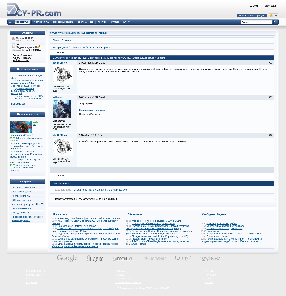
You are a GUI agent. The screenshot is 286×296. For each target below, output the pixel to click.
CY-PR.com (152, 288)
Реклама (120, 271)
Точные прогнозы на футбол (222, 223)
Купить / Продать (22, 58)
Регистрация (270, 6)
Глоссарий (210, 275)
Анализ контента (21, 196)
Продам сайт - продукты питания (149, 239)
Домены (209, 278)
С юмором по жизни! (218, 236)
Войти (256, 6)
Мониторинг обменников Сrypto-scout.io (153, 223)
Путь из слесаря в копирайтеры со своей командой (23, 91)
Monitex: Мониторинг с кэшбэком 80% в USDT (156, 221)
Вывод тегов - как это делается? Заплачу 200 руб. (100, 190)
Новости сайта (34, 275)
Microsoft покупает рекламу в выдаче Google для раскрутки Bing (26, 154)
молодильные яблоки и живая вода (225, 226)
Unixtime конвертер (22, 208)
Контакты (31, 278)
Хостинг (209, 282)
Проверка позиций (36, 271)
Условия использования (128, 282)
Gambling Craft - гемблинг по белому (76, 226)
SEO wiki (209, 271)
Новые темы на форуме (252, 15)
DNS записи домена (22, 191)
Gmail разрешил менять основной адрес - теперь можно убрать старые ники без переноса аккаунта (85, 245)
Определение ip (20, 212)
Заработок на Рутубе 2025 (29, 96)
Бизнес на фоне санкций (28, 98)
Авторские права (124, 278)
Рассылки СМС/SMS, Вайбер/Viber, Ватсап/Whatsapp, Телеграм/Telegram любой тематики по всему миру (158, 227)
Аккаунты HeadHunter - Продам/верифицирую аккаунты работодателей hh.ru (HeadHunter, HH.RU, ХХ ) (159, 232)
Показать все (18, 104)
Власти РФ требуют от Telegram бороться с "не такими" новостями (27, 146)
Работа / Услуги (21, 60)
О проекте (31, 282)
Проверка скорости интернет (27, 217)
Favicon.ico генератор (23, 187)
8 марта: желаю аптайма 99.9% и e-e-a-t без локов (234, 233)
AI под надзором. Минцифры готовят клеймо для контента (88, 218)
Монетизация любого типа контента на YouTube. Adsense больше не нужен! (27, 83)
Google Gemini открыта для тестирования (25, 161)
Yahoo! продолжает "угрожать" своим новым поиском (23, 168)
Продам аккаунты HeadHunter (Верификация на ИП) (160, 236)
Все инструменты (21, 220)
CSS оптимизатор (21, 200)
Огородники (213, 231)
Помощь (119, 275)
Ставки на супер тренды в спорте (225, 228)
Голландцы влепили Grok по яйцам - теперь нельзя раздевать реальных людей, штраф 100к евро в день (231, 240)
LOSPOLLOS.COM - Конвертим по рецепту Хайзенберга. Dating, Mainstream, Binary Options (85, 229)
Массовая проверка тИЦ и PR (28, 204)
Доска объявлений (23, 55)
